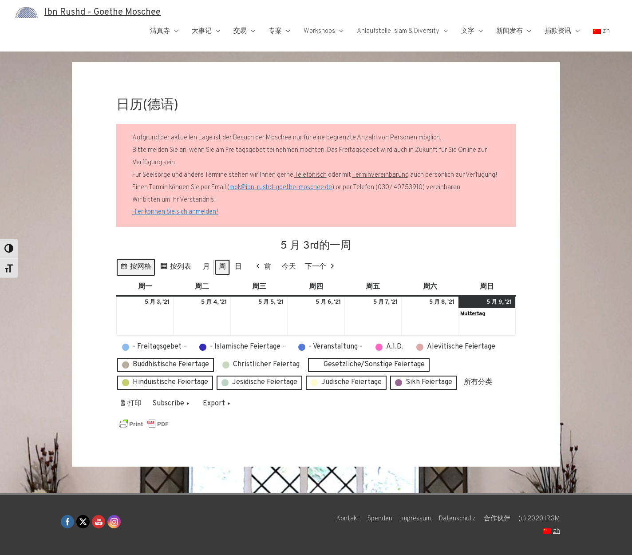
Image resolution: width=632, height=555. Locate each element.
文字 (467, 31)
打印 (130, 405)
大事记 (202, 31)
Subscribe (171, 404)
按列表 (175, 268)
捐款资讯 (558, 31)
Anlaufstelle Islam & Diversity (398, 31)
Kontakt (347, 519)
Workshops (319, 31)
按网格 (135, 268)
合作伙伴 (497, 519)
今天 (289, 266)
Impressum (415, 519)
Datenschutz (457, 519)
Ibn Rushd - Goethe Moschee (102, 12)
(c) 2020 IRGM (539, 519)
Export (217, 404)
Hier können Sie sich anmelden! (175, 212)
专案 (275, 31)
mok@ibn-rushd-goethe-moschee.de (280, 187)
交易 (240, 31)
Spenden (379, 519)
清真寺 (160, 31)
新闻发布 (509, 31)
